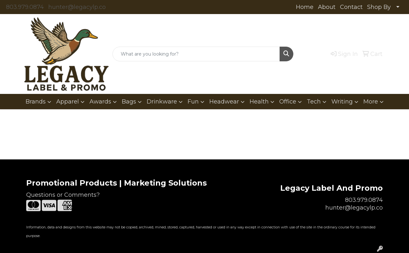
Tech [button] (314, 101)
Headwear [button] (224, 101)
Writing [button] (342, 101)
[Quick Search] (196, 54)
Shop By (379, 7)
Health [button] (259, 101)
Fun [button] (193, 101)
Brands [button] (36, 101)
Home (304, 7)
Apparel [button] (67, 101)
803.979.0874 (25, 7)
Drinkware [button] (162, 101)
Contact (351, 7)
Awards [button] (100, 101)
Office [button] (287, 101)
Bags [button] (129, 101)
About (327, 7)
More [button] (370, 101)
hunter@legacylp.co (77, 7)
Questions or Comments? (63, 194)
